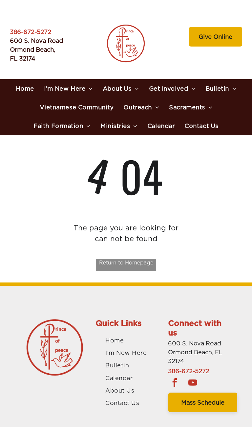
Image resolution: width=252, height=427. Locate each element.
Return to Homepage (126, 263)
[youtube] (192, 383)
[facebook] (174, 383)
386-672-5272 (30, 32)
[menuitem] (25, 88)
